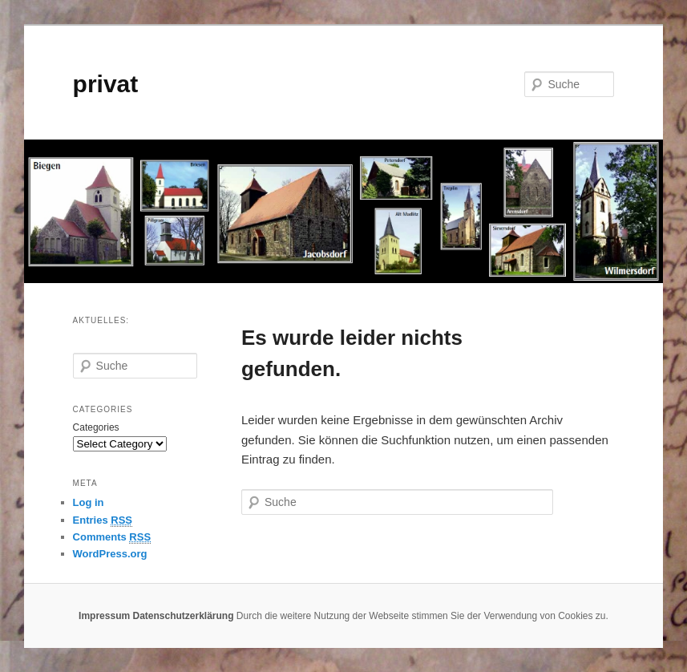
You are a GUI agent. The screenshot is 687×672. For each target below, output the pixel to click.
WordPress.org (110, 554)
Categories (96, 427)
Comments (112, 537)
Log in (88, 502)
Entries (102, 520)
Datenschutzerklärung (182, 615)
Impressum (104, 615)
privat (106, 84)
